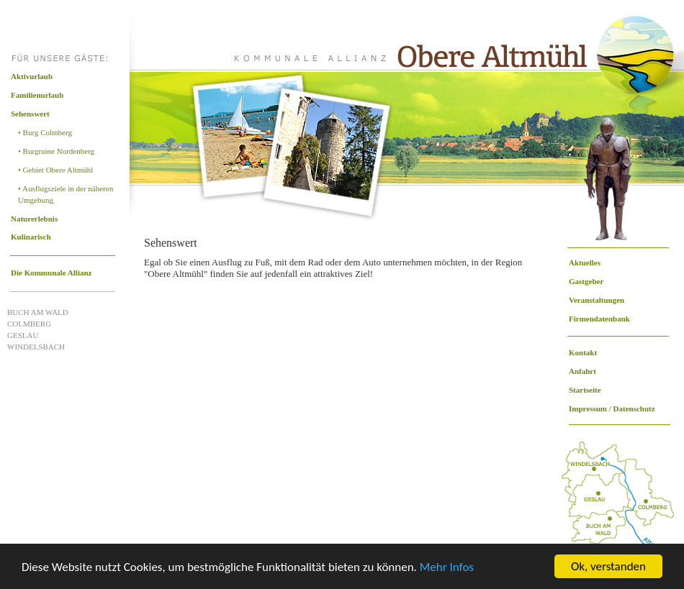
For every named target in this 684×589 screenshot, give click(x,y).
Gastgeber (586, 281)
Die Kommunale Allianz (51, 272)
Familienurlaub (37, 95)
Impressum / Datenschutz (612, 408)
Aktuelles (584, 262)
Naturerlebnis (34, 218)
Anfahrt (582, 371)
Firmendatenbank (599, 318)
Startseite (585, 389)
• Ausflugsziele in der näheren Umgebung (65, 194)
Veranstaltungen (596, 300)
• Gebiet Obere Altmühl (55, 169)
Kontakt (583, 352)
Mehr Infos (447, 567)
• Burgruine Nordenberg (56, 151)
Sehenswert (30, 113)
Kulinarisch (31, 236)
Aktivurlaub (32, 76)
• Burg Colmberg (45, 132)
